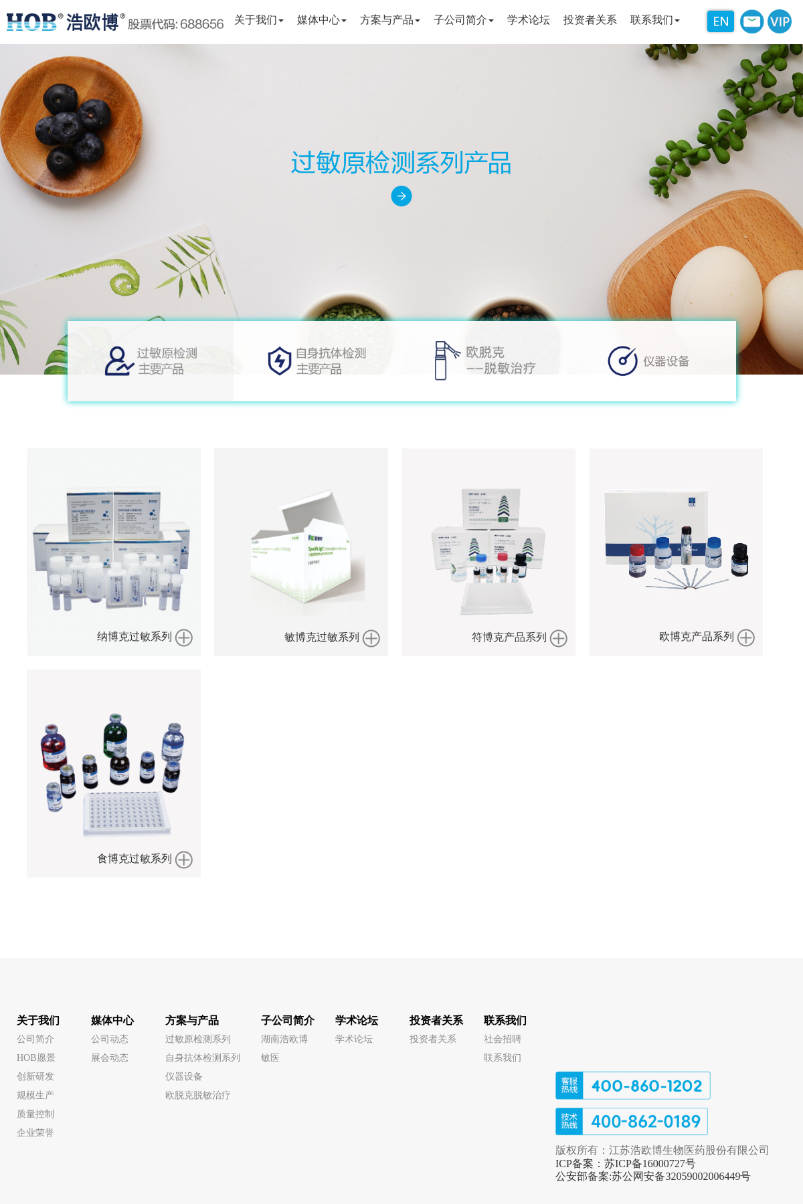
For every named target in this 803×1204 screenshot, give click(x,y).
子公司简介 (288, 1020)
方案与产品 (192, 1020)
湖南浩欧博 (284, 1039)
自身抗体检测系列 (202, 1058)
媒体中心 (112, 1020)
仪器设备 (184, 1077)
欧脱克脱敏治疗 (198, 1095)
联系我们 (505, 1020)
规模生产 (35, 1095)
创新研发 (35, 1077)
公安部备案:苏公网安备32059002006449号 (653, 1176)
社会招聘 (502, 1039)
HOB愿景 (36, 1058)
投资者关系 (436, 1020)
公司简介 (35, 1039)
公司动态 (109, 1039)
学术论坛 (356, 1020)
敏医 (270, 1058)
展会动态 (109, 1058)
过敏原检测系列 (198, 1039)
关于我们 (38, 1020)
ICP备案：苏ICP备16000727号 (625, 1163)
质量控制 (35, 1114)
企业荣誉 (35, 1133)
